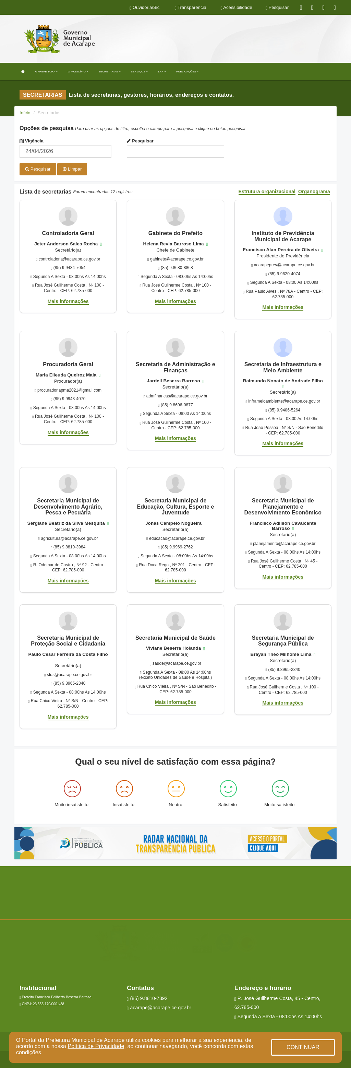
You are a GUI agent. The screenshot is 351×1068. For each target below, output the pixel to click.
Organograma (314, 191)
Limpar (72, 169)
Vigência (32, 140)
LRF (162, 71)
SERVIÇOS (139, 71)
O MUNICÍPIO (78, 71)
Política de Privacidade (96, 1046)
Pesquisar (140, 140)
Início (25, 112)
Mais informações (68, 301)
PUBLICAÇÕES (187, 71)
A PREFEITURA (46, 71)
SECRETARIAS (109, 71)
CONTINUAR (303, 1047)
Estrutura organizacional (267, 191)
